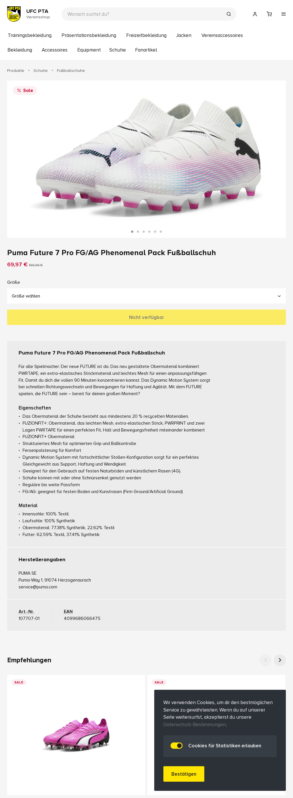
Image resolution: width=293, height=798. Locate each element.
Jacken (183, 35)
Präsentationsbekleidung (89, 35)
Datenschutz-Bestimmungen (194, 725)
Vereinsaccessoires (222, 35)
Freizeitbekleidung (146, 35)
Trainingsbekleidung (30, 35)
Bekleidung (19, 50)
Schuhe (117, 50)
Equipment (89, 50)
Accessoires (55, 50)
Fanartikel (146, 50)
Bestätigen (183, 774)
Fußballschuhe (71, 70)
